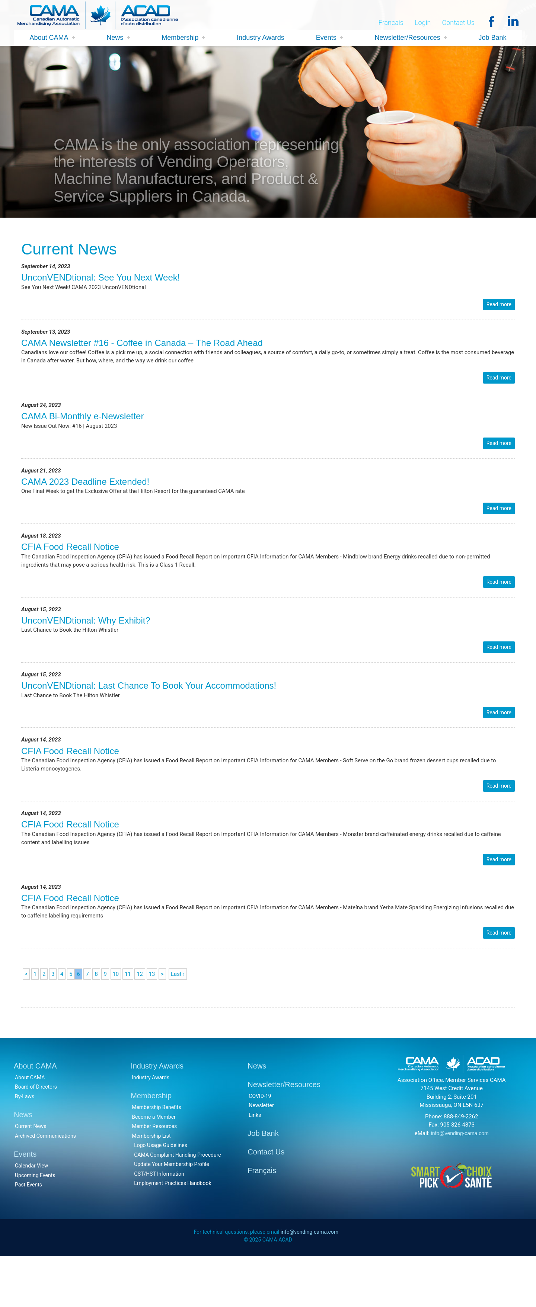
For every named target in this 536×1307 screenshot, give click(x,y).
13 (157, 1019)
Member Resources (154, 1176)
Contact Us (458, 23)
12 (144, 1019)
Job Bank (493, 38)
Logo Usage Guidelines (160, 1195)
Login (423, 23)
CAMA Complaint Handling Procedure (177, 1204)
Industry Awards (260, 38)
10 (119, 1019)
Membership (180, 38)
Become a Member (154, 1166)
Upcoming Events (35, 1225)
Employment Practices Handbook (172, 1233)
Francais (391, 23)
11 (132, 1019)
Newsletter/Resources (407, 38)
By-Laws (24, 1146)
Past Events (28, 1234)
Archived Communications (45, 1185)
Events (326, 38)
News (114, 38)
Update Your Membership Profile (171, 1214)
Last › (184, 1019)
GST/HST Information (159, 1223)
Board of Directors (36, 1137)
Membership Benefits (156, 1157)
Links (255, 1164)
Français (262, 1220)
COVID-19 (260, 1146)
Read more (498, 308)
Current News (31, 1176)
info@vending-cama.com (460, 1183)
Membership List (151, 1185)
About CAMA (48, 38)
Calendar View (31, 1215)
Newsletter (261, 1155)
